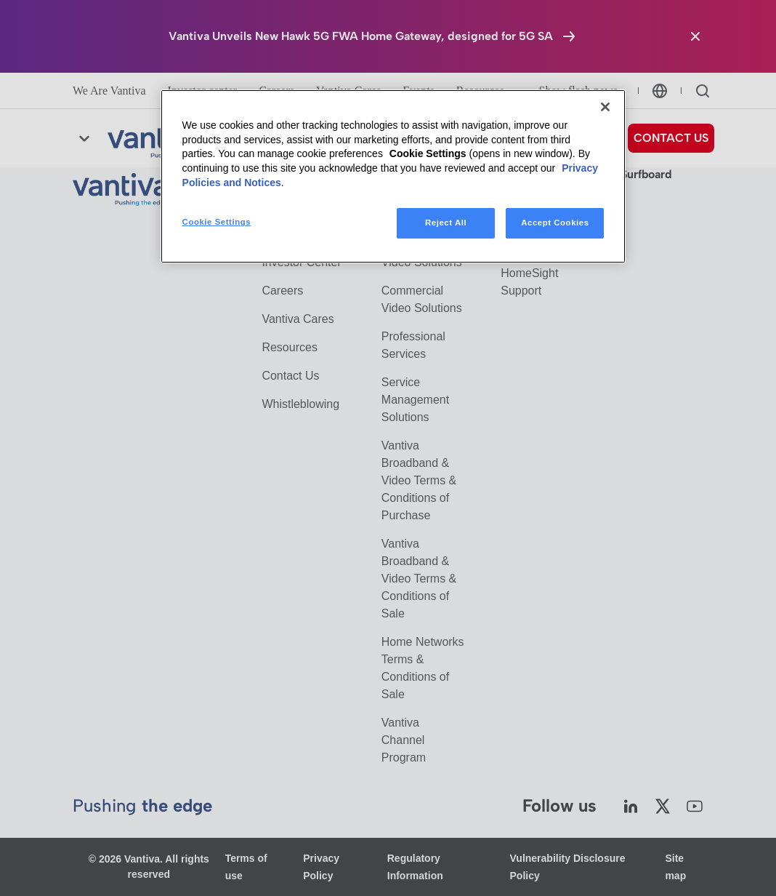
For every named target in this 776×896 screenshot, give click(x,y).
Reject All (445, 222)
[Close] (605, 107)
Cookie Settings (427, 153)
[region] (393, 176)
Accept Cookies (555, 222)
